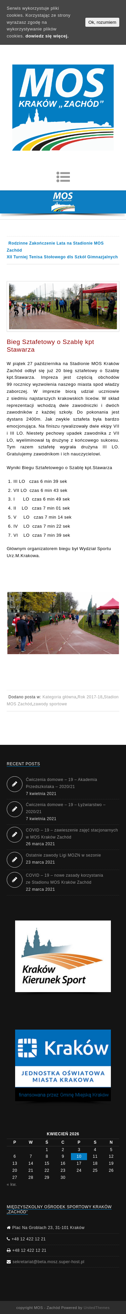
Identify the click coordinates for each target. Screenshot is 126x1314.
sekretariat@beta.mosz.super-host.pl (49, 1261)
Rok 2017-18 (90, 697)
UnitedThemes (97, 1308)
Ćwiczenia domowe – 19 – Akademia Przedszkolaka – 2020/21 (61, 783)
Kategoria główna (59, 697)
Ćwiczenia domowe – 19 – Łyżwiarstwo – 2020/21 (66, 808)
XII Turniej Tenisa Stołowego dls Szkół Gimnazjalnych (62, 257)
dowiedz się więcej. (47, 35)
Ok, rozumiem (102, 22)
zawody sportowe (50, 704)
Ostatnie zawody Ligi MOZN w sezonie (63, 855)
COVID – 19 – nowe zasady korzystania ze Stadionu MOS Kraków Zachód (64, 879)
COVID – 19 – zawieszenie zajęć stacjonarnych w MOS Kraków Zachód (72, 834)
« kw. (12, 1184)
